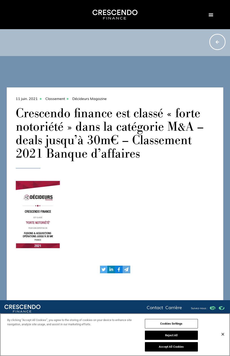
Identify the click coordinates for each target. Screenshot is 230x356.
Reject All (171, 337)
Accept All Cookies (171, 348)
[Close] (223, 336)
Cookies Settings (171, 325)
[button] (211, 14)
